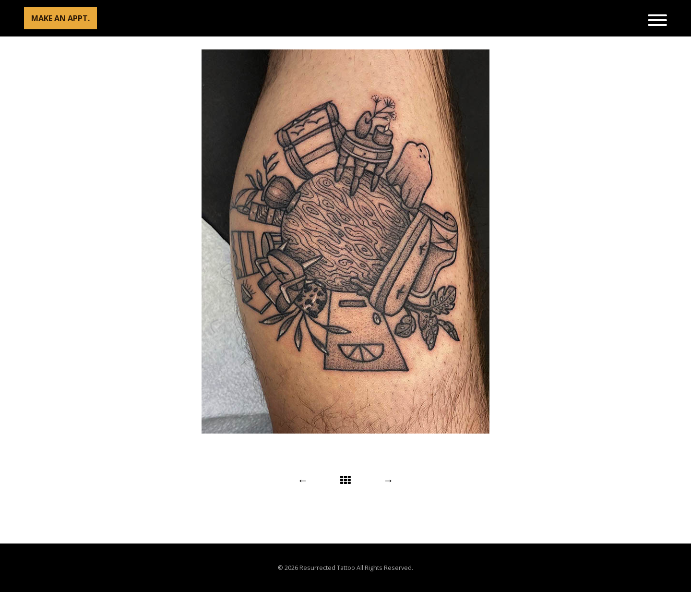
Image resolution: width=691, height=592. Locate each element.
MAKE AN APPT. (60, 18)
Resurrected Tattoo (327, 568)
